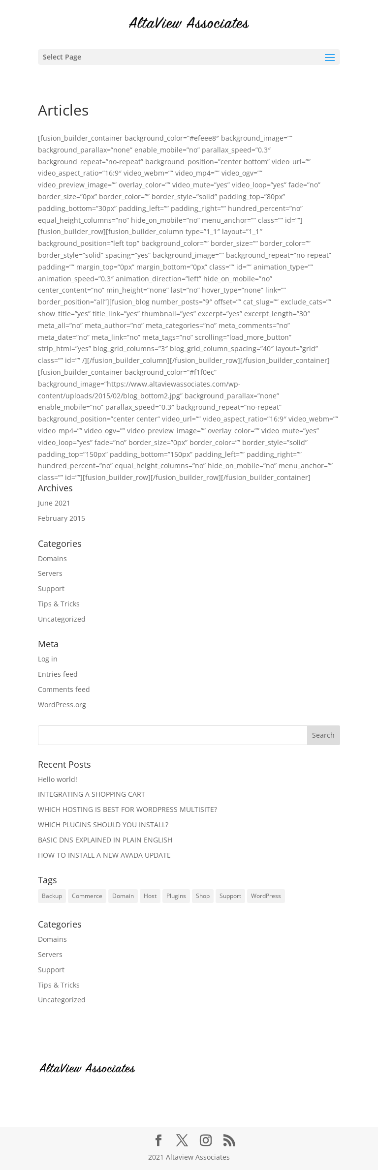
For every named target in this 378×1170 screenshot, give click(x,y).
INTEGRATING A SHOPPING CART (91, 794)
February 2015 (61, 518)
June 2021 (54, 503)
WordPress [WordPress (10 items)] (266, 896)
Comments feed (64, 689)
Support (51, 588)
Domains (52, 558)
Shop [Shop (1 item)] (203, 896)
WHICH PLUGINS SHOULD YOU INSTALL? (103, 824)
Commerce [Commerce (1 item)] (87, 896)
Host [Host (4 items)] (150, 896)
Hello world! (57, 779)
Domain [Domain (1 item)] (123, 896)
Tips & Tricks (59, 603)
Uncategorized (62, 619)
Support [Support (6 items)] (230, 896)
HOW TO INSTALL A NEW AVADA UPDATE (104, 855)
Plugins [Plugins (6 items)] (176, 896)
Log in (48, 658)
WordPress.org (62, 704)
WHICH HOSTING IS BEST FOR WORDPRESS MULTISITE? (127, 809)
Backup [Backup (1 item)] (52, 896)
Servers (50, 573)
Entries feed (58, 674)
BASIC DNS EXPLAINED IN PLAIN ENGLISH (105, 839)
